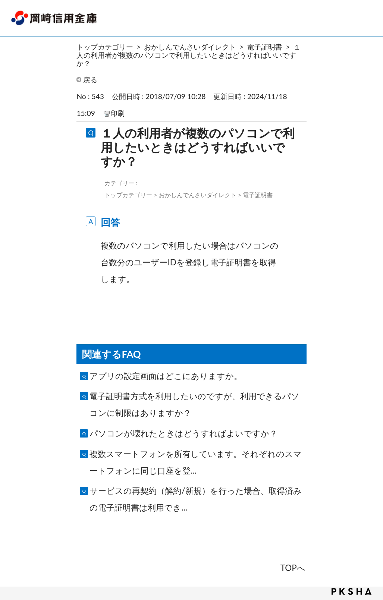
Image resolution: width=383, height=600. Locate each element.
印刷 (117, 113)
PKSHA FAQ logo (351, 591)
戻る (90, 79)
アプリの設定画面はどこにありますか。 (166, 376)
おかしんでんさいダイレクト (190, 46)
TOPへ (292, 568)
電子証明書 (264, 46)
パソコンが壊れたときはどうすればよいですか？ (183, 433)
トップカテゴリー (104, 46)
